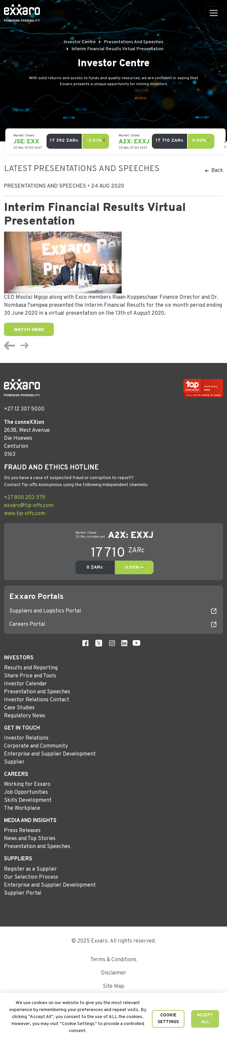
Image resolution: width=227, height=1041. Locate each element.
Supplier (14, 762)
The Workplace (22, 808)
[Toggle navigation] (213, 13)
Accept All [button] (205, 1019)
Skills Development (28, 800)
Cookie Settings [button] (168, 1019)
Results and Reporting (30, 668)
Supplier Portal (23, 893)
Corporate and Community (36, 746)
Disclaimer (113, 973)
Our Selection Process (31, 877)
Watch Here (29, 330)
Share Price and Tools (30, 676)
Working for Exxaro (27, 784)
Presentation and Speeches (37, 692)
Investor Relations (26, 738)
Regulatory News (24, 716)
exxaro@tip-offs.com (29, 505)
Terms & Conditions (113, 959)
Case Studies (19, 708)
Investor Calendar (25, 684)
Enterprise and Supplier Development (50, 754)
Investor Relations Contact (36, 700)
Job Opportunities (26, 792)
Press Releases (22, 830)
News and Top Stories (30, 838)
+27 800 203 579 (24, 497)
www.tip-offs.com (24, 513)
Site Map (113, 986)
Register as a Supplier (30, 869)
